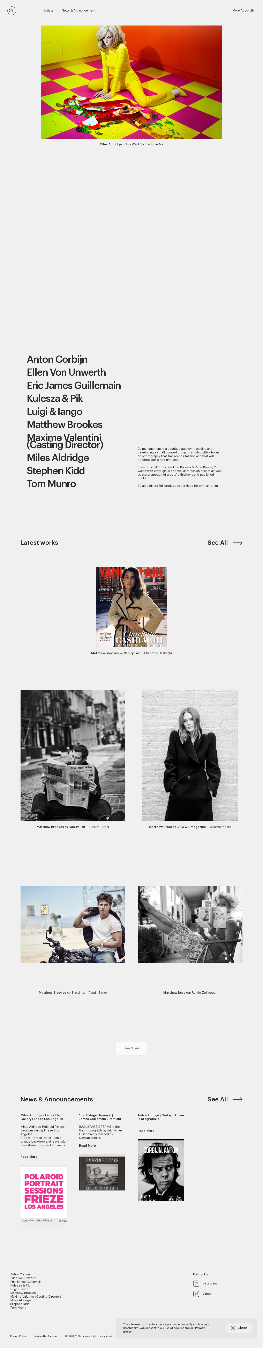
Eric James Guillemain (74, 386)
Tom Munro (51, 484)
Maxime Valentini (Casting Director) (65, 441)
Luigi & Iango (54, 412)
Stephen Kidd (56, 471)
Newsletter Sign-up (46, 1336)
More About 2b (243, 10)
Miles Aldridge (58, 458)
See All (225, 543)
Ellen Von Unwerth (66, 373)
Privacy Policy (18, 1336)
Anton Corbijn (57, 360)
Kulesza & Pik (55, 399)
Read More (29, 1156)
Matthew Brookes (64, 425)
